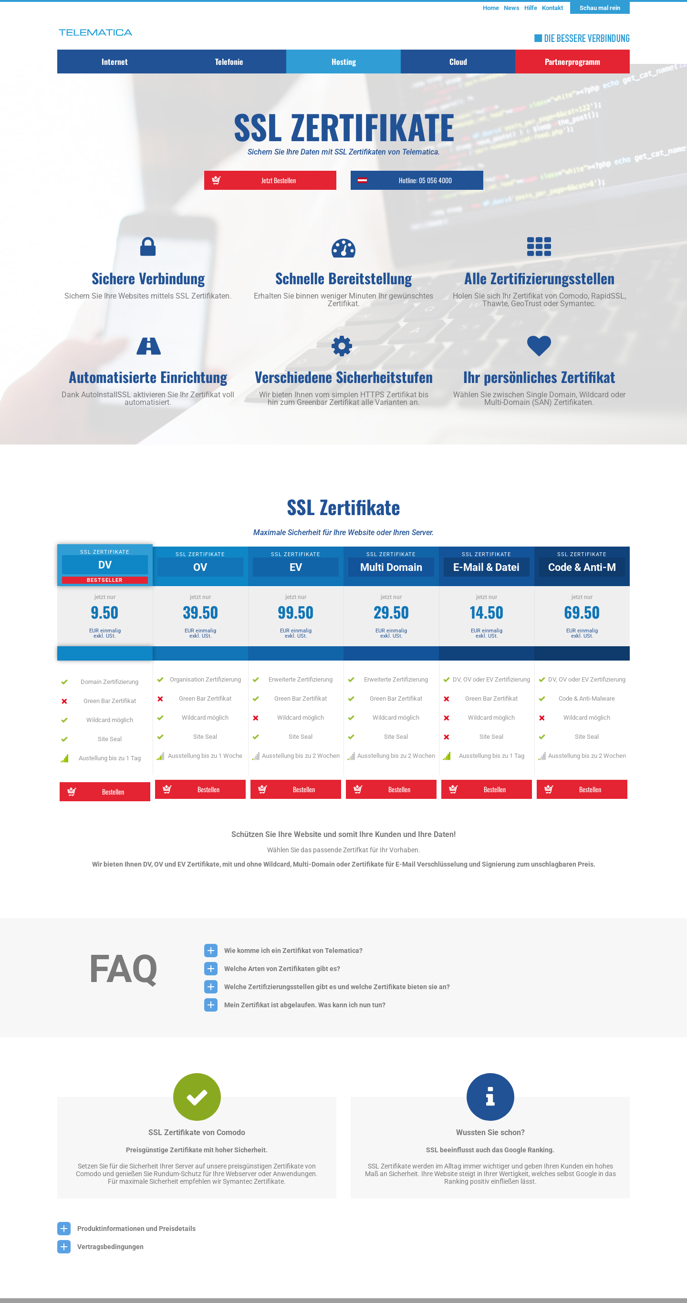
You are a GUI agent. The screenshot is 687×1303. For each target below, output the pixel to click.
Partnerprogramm (572, 61)
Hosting (344, 61)
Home (491, 7)
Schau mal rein (600, 7)
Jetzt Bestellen (252, 180)
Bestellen (94, 792)
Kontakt (552, 7)
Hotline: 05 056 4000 (403, 180)
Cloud (458, 61)
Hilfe (530, 7)
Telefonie (229, 61)
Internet (115, 61)
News (512, 7)
